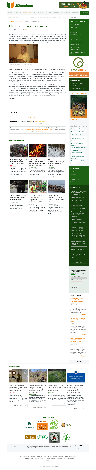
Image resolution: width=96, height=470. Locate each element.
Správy (10, 12)
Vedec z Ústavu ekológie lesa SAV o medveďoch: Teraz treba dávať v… (18, 197)
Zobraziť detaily (74, 290)
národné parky (74, 150)
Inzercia (56, 12)
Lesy (77, 131)
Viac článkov (79, 262)
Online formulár (76, 37)
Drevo (72, 128)
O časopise (73, 29)
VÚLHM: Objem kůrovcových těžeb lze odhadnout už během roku (78, 320)
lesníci (41, 117)
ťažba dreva (73, 163)
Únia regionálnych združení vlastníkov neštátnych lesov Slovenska (78, 156)
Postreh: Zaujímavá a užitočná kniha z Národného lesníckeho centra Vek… (78, 243)
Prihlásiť (85, 12)
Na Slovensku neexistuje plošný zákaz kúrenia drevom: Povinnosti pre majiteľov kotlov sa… (37, 162)
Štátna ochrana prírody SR (77, 160)
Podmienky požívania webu (77, 88)
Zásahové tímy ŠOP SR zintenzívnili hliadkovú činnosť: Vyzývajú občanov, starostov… (78, 229)
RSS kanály (47, 458)
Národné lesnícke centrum (78, 147)
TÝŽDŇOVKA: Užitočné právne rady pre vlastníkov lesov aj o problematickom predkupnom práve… (18, 388)
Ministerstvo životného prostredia (77, 144)
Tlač (31, 121)
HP (21, 456)
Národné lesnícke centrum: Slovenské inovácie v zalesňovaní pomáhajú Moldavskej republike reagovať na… (37, 389)
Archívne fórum (71, 458)
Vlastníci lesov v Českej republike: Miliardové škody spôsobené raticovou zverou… (78, 207)
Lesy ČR (73, 134)
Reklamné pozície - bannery (77, 83)
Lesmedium (20, 5)
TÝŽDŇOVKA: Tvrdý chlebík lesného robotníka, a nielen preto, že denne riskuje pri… (37, 198)
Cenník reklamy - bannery (76, 85)
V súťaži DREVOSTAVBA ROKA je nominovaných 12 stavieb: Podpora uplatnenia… (78, 249)
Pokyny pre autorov (75, 49)
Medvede (78, 134)
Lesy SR (82, 131)
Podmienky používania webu (27, 458)
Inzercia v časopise (75, 39)
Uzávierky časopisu (75, 44)
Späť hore (13, 446)
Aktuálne (18, 12)
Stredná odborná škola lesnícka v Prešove (18, 117)
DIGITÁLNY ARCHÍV (75, 24)
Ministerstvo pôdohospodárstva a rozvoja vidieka (79, 138)
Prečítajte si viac (18, 405)
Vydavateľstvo (74, 27)
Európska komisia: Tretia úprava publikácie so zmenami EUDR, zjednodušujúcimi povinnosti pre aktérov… (75, 389)
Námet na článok (74, 47)
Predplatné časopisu (75, 34)
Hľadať (65, 458)
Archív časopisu (74, 32)
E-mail (36, 121)
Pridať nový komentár (39, 30)
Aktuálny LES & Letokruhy (78, 93)
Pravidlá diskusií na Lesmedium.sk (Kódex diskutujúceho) (39, 129)
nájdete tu (40, 131)
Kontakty (75, 12)
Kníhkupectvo (65, 12)
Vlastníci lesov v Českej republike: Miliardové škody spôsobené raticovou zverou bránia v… (57, 388)
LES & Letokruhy (38, 12)
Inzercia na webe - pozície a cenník (77, 52)
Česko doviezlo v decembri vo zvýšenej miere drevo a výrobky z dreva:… (56, 198)
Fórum (50, 12)
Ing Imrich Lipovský (33, 117)
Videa (45, 456)
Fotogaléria (33, 456)
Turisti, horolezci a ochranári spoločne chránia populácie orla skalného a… (79, 256)
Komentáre (53, 458)
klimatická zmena (79, 128)
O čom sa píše (27, 12)
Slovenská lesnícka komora (77, 152)
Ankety (49, 456)
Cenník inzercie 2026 (77, 42)
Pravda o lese (39, 456)
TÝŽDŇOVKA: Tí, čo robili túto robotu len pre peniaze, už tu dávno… (18, 161)
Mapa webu (59, 458)
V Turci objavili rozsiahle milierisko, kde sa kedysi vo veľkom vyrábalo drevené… (56, 162)
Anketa (72, 268)
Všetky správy (26, 456)
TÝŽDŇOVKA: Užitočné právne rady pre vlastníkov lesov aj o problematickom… (79, 193)
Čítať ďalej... (84, 314)
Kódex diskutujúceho (39, 458)
